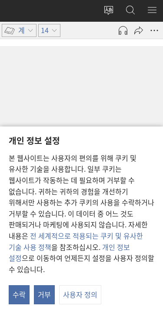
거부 (44, 294)
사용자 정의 (80, 294)
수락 (19, 294)
